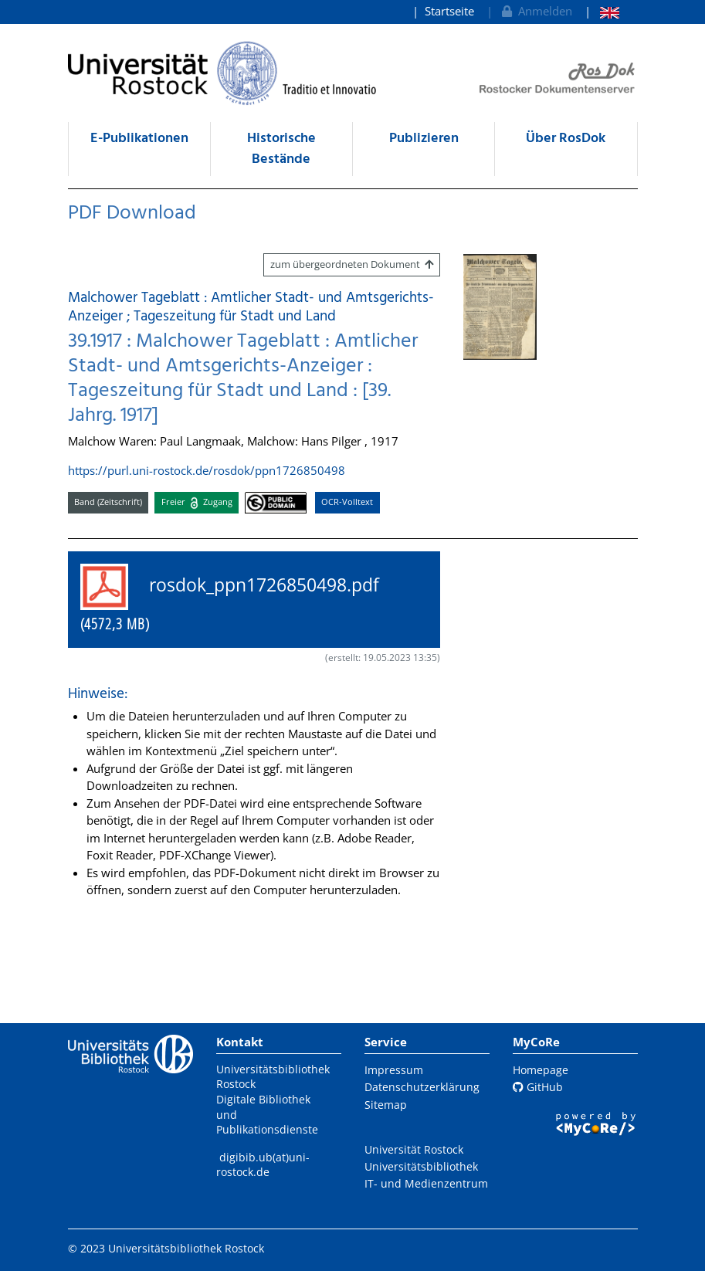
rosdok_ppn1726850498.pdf (239, 599)
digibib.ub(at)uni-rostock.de (263, 1165)
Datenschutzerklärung (422, 1087)
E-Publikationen (139, 138)
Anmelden (535, 11)
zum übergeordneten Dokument (351, 264)
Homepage (540, 1070)
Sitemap (385, 1104)
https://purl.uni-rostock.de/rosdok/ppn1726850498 (206, 470)
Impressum (393, 1070)
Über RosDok (565, 138)
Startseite (449, 11)
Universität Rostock (413, 1149)
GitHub (538, 1087)
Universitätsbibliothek (421, 1166)
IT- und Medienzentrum (426, 1183)
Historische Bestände (281, 149)
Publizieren (424, 138)
